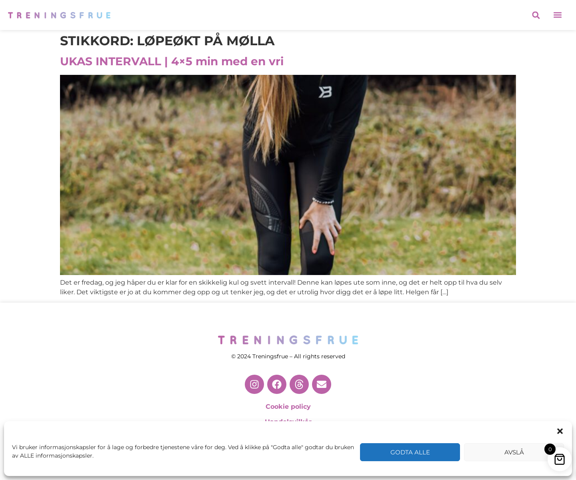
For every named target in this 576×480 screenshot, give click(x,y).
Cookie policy (288, 406)
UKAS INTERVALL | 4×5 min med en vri (172, 61)
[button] (560, 431)
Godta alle (410, 452)
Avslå (514, 452)
